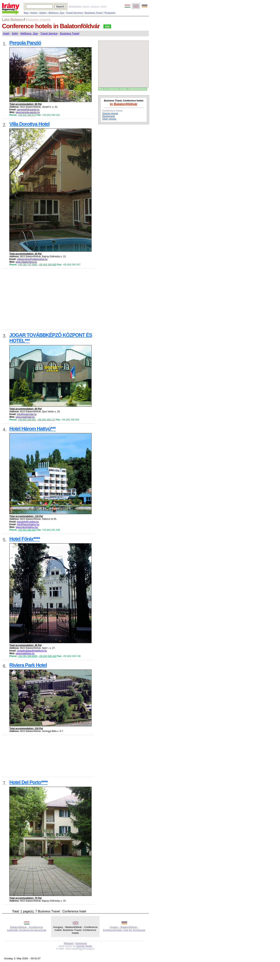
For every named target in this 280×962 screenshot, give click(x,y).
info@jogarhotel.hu (27, 414)
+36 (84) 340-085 (47, 264)
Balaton (85, 6)
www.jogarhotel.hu (25, 417)
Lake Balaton (12, 19)
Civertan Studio (84, 946)
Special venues (110, 113)
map (107, 26)
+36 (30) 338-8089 (27, 656)
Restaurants (108, 116)
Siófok (103, 6)
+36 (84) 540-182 (47, 656)
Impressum (81, 943)
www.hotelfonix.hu (25, 653)
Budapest (95, 6)
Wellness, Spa (29, 33)
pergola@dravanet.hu (28, 109)
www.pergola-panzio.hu (28, 112)
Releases (69, 943)
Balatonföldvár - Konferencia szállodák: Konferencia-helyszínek (26, 928)
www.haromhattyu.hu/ (27, 527)
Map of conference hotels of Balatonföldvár (123, 89)
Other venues (109, 119)
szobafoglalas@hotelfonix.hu (32, 650)
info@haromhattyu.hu (28, 524)
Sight (15, 33)
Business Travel (69, 33)
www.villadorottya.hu (26, 262)
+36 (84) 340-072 (27, 115)
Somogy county (38, 19)
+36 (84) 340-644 (27, 530)
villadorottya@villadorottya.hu (32, 259)
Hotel (6, 33)
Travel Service (49, 33)
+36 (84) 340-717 (46, 419)
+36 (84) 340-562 (27, 419)
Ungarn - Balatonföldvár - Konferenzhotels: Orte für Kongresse (124, 928)
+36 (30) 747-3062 (27, 264)
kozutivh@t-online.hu (28, 521)
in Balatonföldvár (123, 104)
